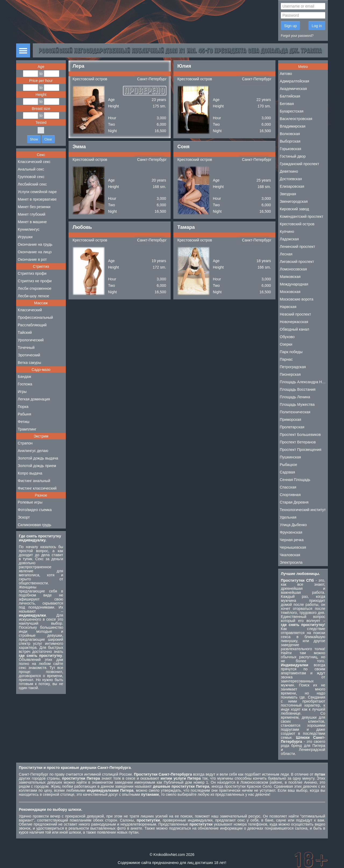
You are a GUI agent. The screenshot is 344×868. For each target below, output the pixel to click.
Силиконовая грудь (34, 525)
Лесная (286, 254)
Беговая (287, 104)
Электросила (291, 562)
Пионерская (290, 374)
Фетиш (23, 421)
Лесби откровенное (34, 288)
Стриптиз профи (32, 273)
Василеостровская (296, 119)
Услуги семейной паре (37, 192)
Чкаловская (290, 555)
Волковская (290, 134)
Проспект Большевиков (300, 434)
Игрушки (25, 237)
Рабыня (24, 414)
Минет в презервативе (37, 199)
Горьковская (290, 149)
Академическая (293, 88)
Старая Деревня (294, 502)
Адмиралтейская (294, 81)
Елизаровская (292, 186)
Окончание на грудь (35, 244)
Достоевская (291, 179)
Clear (48, 139)
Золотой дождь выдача (38, 458)
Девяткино (289, 171)
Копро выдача (30, 473)
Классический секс (34, 162)
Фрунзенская (291, 532)
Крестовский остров (90, 79)
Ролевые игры (30, 502)
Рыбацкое (288, 464)
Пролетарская (292, 427)
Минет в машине (32, 222)
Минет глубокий (31, 214)
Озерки (286, 344)
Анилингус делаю (33, 451)
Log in (317, 26)
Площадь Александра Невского (304, 382)
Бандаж (24, 376)
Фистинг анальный (34, 481)
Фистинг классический (37, 488)
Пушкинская (290, 457)
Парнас (286, 359)
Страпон (25, 443)
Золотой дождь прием (37, 466)
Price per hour (41, 80)
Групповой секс (31, 177)
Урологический (31, 340)
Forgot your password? (297, 36)
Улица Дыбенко (293, 525)
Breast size (41, 108)
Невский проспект (295, 314)
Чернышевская (293, 547)
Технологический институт (303, 510)
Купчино (287, 231)
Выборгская (290, 141)
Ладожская (289, 239)
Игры (22, 391)
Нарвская (288, 307)
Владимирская (292, 126)
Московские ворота (296, 299)
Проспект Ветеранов (298, 442)
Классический (30, 310)
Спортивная (290, 495)
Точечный (26, 347)
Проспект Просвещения (300, 449)
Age (41, 66)
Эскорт (24, 517)
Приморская (290, 419)
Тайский (25, 332)
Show (34, 139)
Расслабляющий (32, 325)
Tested (40, 122)
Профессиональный (35, 317)
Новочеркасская (294, 322)
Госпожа (25, 384)
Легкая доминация (34, 399)
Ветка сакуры (29, 362)
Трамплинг (27, 429)
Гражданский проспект (299, 164)
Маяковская (290, 276)
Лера (78, 66)
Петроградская (293, 367)
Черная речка (292, 540)
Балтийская (290, 96)
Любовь (82, 227)
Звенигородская (294, 201)
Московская (290, 292)
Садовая (287, 472)
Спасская (288, 487)
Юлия (184, 66)
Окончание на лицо (35, 252)
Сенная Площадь (295, 480)
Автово (286, 73)
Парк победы (291, 352)
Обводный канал (294, 329)
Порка (23, 406)
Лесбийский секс (32, 184)
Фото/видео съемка (35, 510)
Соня (183, 146)
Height (40, 94)
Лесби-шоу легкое (33, 296)
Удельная (288, 517)
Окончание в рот (32, 259)
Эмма (79, 146)
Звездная (288, 194)
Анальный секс (31, 169)
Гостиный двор (293, 156)
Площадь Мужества (297, 404)
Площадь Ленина (295, 397)
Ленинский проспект (297, 246)
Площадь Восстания (298, 389)
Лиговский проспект (297, 261)
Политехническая (295, 412)
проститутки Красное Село (247, 786)
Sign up (290, 26)
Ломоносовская (293, 269)
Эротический (29, 355)
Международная (294, 284)
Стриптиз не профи (35, 281)
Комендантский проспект (301, 216)
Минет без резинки (34, 207)
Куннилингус (29, 229)
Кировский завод (294, 209)
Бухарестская (291, 111)
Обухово (287, 337)
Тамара (186, 227)
